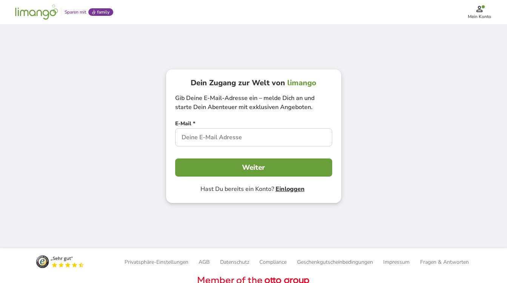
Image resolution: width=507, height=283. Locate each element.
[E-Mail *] (185, 124)
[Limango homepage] (36, 12)
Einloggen (290, 189)
